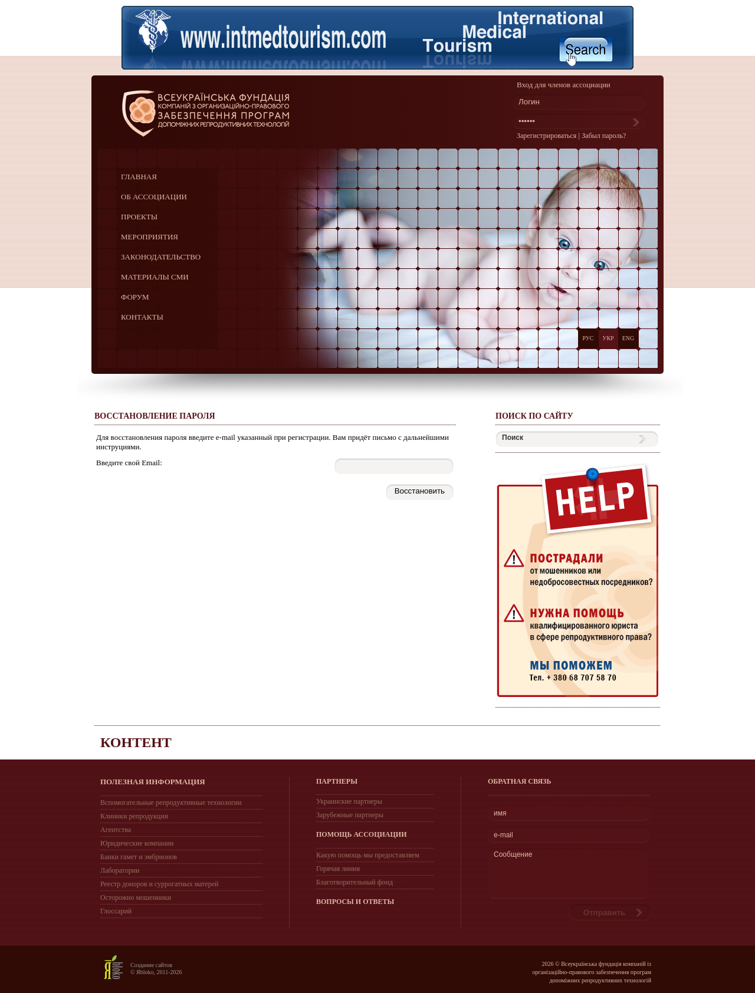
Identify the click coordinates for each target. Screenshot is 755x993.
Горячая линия (338, 868)
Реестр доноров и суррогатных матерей (159, 884)
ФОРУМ (135, 296)
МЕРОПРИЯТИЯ (149, 236)
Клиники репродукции (134, 816)
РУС (587, 338)
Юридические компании (136, 843)
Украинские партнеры (349, 801)
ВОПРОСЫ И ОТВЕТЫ (355, 901)
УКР (607, 338)
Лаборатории (120, 870)
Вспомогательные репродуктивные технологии (171, 802)
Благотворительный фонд (354, 882)
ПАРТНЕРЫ (336, 781)
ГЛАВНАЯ (139, 176)
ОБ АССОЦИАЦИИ (154, 196)
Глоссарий (116, 911)
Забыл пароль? (604, 135)
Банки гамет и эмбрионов (138, 857)
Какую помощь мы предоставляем (367, 855)
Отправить (604, 912)
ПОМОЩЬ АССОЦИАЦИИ (361, 834)
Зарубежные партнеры (349, 815)
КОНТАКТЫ (142, 317)
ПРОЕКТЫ (139, 216)
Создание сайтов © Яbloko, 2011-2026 (156, 968)
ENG (628, 338)
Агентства (115, 830)
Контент (136, 742)
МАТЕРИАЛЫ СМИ (155, 276)
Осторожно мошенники (135, 897)
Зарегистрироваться (546, 135)
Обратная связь (519, 781)
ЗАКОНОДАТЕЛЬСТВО (161, 256)
